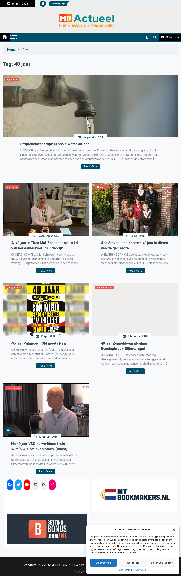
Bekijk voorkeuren (162, 562)
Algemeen (12, 79)
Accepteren (103, 562)
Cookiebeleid (125, 570)
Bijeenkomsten (104, 287)
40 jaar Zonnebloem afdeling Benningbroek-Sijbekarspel (124, 346)
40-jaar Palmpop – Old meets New (38, 343)
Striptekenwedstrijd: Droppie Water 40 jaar (54, 144)
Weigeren (133, 562)
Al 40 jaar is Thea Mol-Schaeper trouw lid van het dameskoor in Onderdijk (44, 245)
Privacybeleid (139, 570)
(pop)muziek (13, 287)
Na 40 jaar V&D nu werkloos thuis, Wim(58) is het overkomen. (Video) (39, 446)
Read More (90, 166)
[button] (174, 529)
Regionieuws (13, 388)
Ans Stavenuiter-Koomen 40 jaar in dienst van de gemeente (134, 245)
